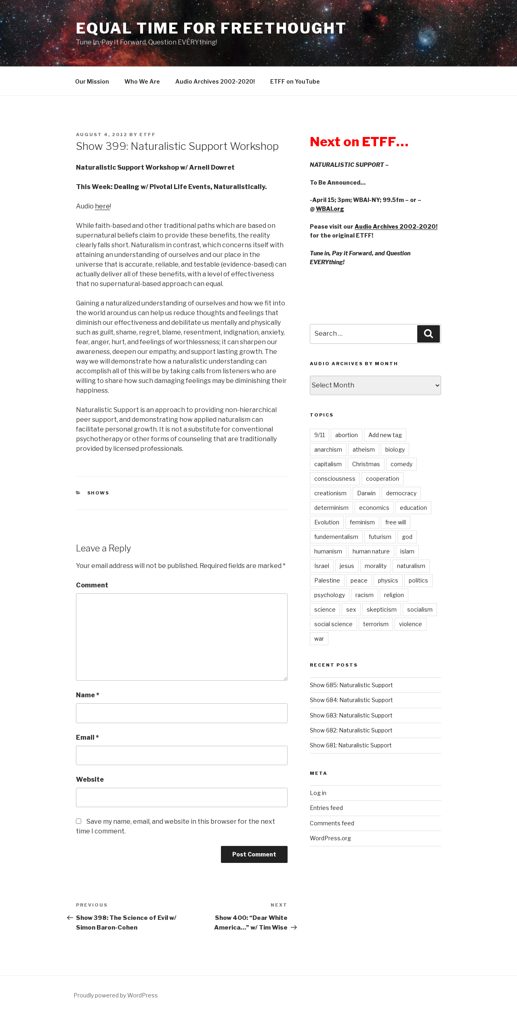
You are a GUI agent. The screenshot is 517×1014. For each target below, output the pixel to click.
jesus (347, 565)
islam (407, 551)
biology (395, 449)
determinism (331, 507)
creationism (330, 493)
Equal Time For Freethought (211, 28)
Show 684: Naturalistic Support (351, 699)
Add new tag (385, 434)
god (407, 536)
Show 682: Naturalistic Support (351, 730)
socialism (420, 609)
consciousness (334, 478)
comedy (401, 464)
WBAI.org (330, 208)
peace (359, 580)
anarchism (328, 449)
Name (87, 695)
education (413, 507)
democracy (401, 493)
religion (394, 594)
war (319, 638)
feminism (362, 522)
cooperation (382, 478)
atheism (364, 449)
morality (376, 565)
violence (410, 624)
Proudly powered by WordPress (116, 995)
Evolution (326, 522)
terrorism (376, 624)
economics (374, 507)
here (102, 206)
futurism (380, 536)
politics (418, 580)
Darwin (366, 493)
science (325, 609)
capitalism (328, 464)
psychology (329, 594)
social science (333, 624)
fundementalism (336, 536)
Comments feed (332, 823)
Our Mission (92, 81)
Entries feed (326, 807)
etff (147, 134)
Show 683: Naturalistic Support (351, 715)
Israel (321, 565)
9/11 (319, 434)
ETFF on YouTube (295, 81)
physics (388, 580)
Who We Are (142, 81)
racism (364, 594)
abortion (346, 434)
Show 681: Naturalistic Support (351, 745)
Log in (318, 792)
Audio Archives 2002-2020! (215, 81)
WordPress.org (330, 838)
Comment (92, 585)
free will (395, 522)
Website (90, 779)
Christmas (366, 464)
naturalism (411, 565)
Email (87, 737)
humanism (328, 551)
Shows (98, 493)
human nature (371, 551)
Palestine (327, 580)
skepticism (382, 609)
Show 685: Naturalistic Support (351, 685)
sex (351, 609)
